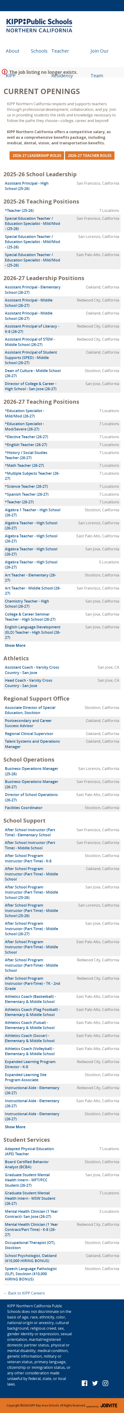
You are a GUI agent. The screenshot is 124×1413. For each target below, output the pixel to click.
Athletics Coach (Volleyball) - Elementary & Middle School (30, 1051)
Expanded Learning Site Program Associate (25, 1077)
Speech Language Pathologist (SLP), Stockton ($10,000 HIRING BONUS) (31, 1274)
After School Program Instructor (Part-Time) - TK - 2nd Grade (32, 983)
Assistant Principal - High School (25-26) (27, 186)
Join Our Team (100, 55)
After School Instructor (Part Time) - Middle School (30, 845)
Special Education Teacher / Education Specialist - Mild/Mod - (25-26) (32, 223)
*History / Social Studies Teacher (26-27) (26, 455)
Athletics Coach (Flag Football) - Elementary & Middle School (32, 1012)
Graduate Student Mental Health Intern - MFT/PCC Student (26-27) (27, 1180)
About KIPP (13, 55)
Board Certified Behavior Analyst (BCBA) (27, 1164)
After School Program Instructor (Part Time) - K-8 (28, 858)
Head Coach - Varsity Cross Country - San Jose (28, 683)
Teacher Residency (62, 55)
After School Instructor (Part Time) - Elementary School (30, 832)
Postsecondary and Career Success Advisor (28, 723)
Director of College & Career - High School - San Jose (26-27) (30, 386)
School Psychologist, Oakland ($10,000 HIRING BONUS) (31, 1258)
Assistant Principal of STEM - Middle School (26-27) (30, 342)
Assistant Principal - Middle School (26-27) (28, 303)
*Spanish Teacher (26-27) (27, 494)
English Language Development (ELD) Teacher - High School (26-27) (32, 632)
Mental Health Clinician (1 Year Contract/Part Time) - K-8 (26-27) (31, 1229)
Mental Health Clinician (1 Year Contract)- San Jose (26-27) (31, 1214)
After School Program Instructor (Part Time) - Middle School (31, 874)
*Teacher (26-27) (19, 502)
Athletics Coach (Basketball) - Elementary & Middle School (30, 999)
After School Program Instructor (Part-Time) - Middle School (31, 947)
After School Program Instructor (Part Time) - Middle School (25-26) (31, 892)
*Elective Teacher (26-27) (26, 436)
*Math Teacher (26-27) (24, 465)
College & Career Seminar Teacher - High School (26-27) (30, 617)
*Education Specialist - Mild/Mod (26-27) (24, 413)
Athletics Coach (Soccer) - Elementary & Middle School (30, 1038)
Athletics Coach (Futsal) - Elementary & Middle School (30, 1025)
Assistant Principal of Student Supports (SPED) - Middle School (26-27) (31, 357)
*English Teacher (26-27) (26, 444)
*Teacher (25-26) (19, 210)
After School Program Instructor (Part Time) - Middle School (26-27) (31, 928)
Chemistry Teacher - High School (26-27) (27, 604)
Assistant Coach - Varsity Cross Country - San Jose (32, 670)
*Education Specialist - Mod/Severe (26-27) (24, 426)
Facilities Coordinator (23, 807)
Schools (39, 51)
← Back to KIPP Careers (24, 1293)
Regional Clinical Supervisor (29, 733)
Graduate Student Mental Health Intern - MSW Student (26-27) (30, 1198)
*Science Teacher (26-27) (26, 486)
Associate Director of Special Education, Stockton (30, 710)
